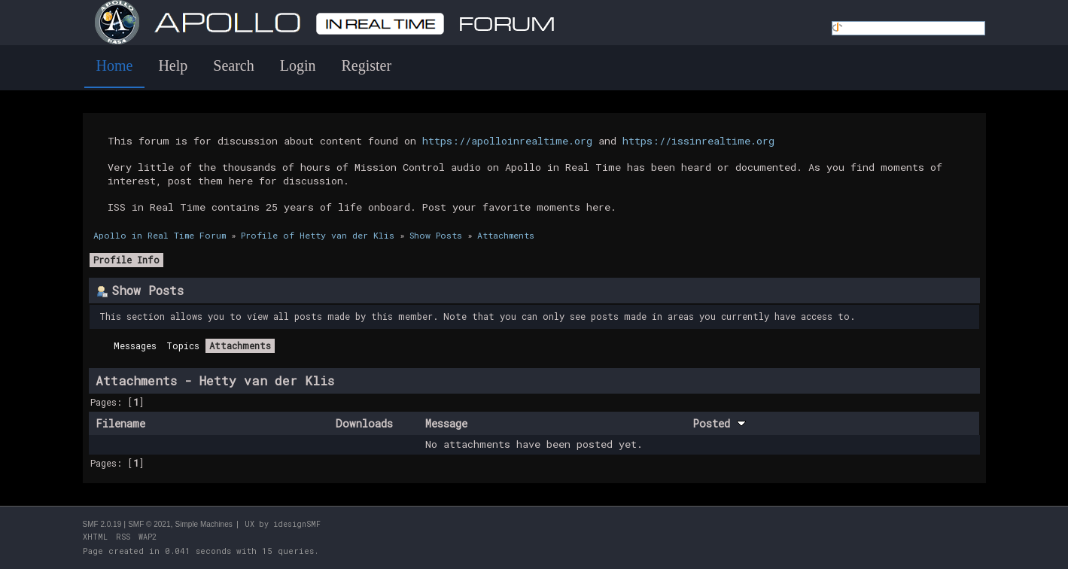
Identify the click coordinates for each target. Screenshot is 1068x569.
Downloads (364, 423)
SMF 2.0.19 (102, 524)
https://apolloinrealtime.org (507, 141)
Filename (120, 423)
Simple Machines (204, 524)
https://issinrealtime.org (698, 141)
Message (446, 423)
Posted (719, 423)
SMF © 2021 (149, 524)
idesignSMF (297, 524)
